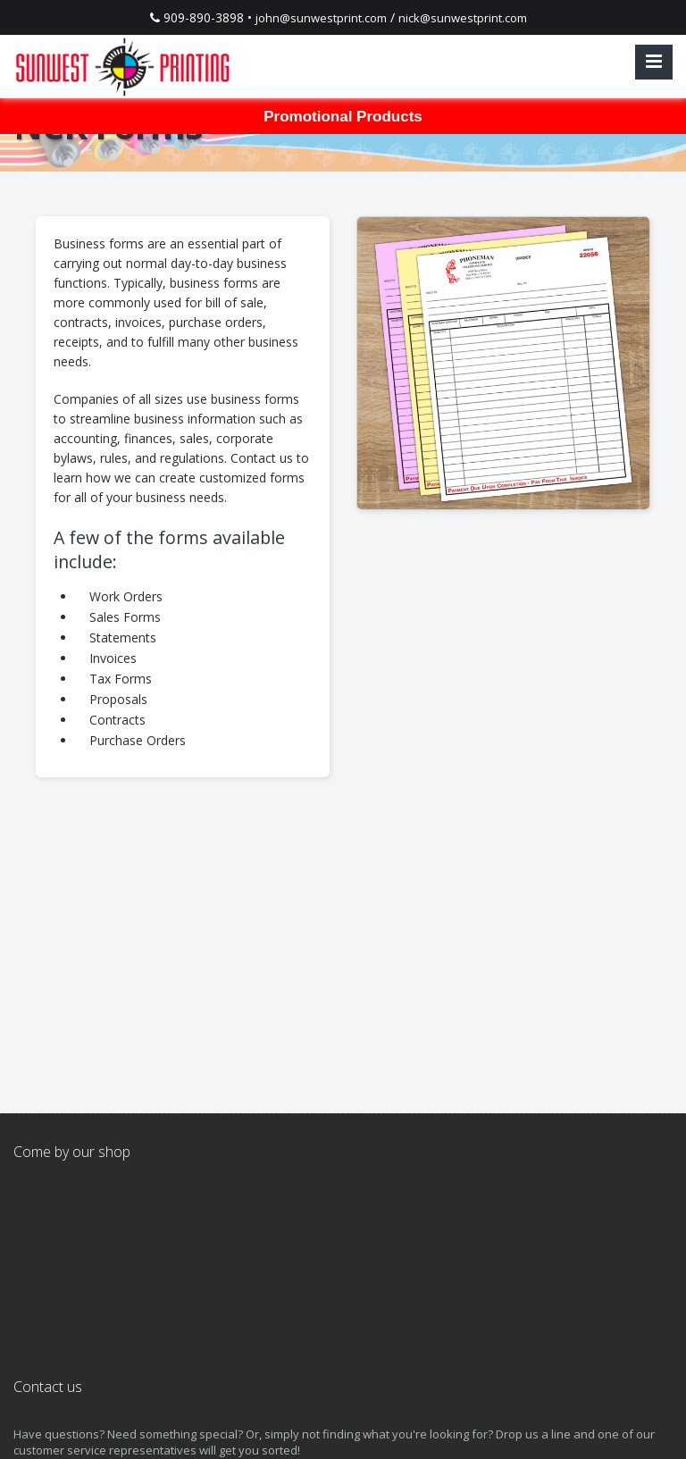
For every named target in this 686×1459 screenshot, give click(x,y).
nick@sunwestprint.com (462, 18)
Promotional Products (343, 116)
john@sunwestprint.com (321, 18)
